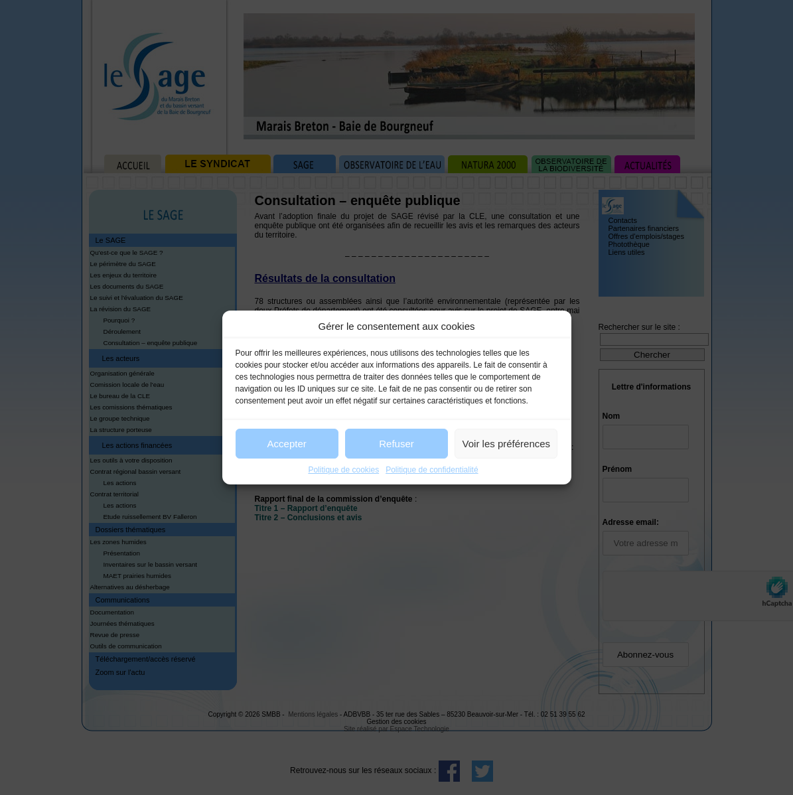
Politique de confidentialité (432, 469)
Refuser (396, 443)
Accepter (287, 443)
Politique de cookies (343, 469)
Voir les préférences (507, 443)
